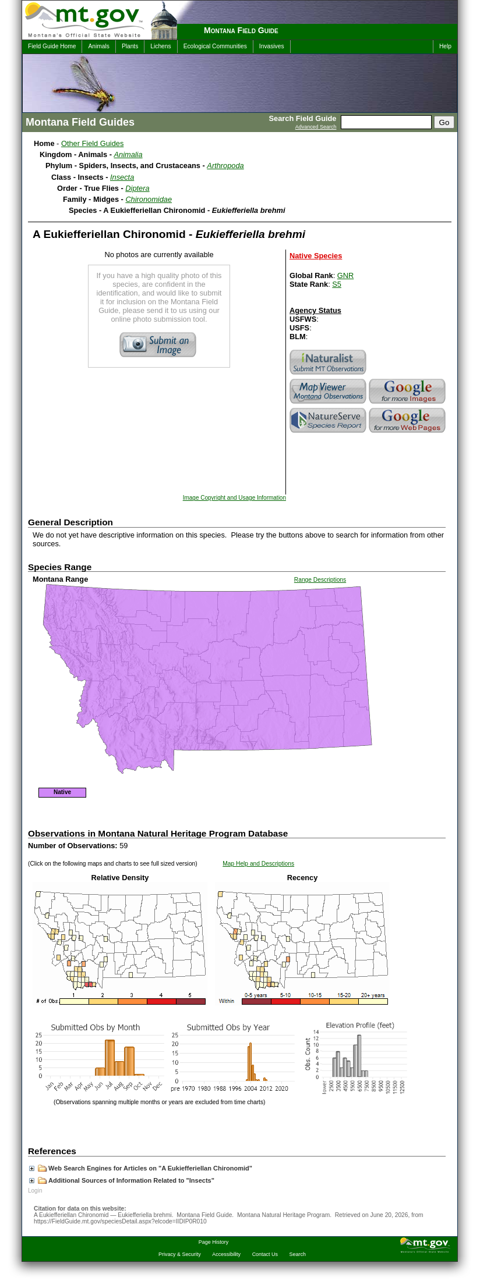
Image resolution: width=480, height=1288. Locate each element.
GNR (345, 275)
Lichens (160, 46)
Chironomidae (148, 199)
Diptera (137, 188)
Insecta (122, 177)
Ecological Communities (215, 46)
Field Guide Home (52, 46)
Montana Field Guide (241, 30)
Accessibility (226, 1254)
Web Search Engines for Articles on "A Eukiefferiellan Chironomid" (140, 1168)
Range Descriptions (320, 580)
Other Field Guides (92, 143)
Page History (213, 1242)
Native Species (316, 255)
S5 (336, 284)
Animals (98, 46)
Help (445, 46)
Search (298, 1254)
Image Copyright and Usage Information (234, 497)
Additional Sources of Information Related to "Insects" (121, 1180)
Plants (130, 46)
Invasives (271, 46)
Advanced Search (316, 127)
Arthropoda (225, 165)
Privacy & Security (179, 1254)
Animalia (128, 154)
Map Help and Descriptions (258, 863)
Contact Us (265, 1254)
